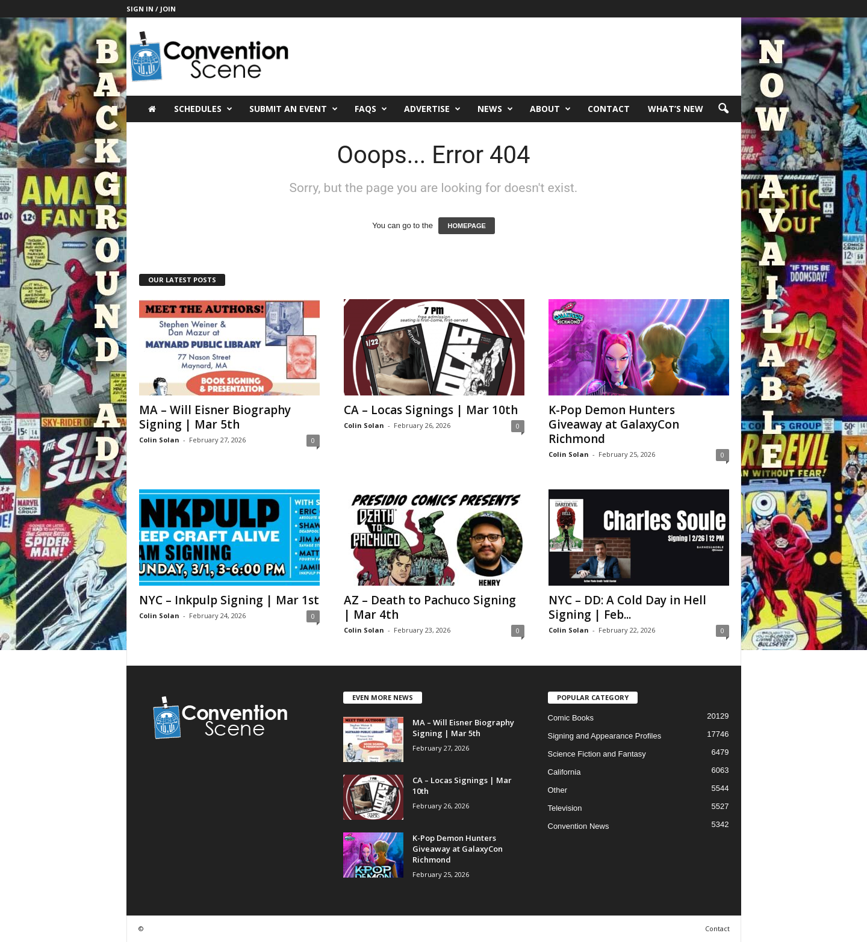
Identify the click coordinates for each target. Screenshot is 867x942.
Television (565, 808)
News (495, 109)
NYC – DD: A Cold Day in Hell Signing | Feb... (627, 607)
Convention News (578, 826)
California (564, 771)
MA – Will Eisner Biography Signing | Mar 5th (215, 417)
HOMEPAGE (466, 225)
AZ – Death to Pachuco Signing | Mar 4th (430, 607)
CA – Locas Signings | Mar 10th (431, 410)
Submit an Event (293, 109)
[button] (723, 109)
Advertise (432, 109)
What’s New (675, 108)
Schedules (203, 109)
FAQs (371, 109)
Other (558, 790)
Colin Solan (159, 439)
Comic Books (571, 717)
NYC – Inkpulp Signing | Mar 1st (229, 600)
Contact (609, 108)
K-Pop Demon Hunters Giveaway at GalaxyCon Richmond (613, 424)
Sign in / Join (151, 8)
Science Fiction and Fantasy (597, 753)
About (550, 109)
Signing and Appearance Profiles (605, 735)
